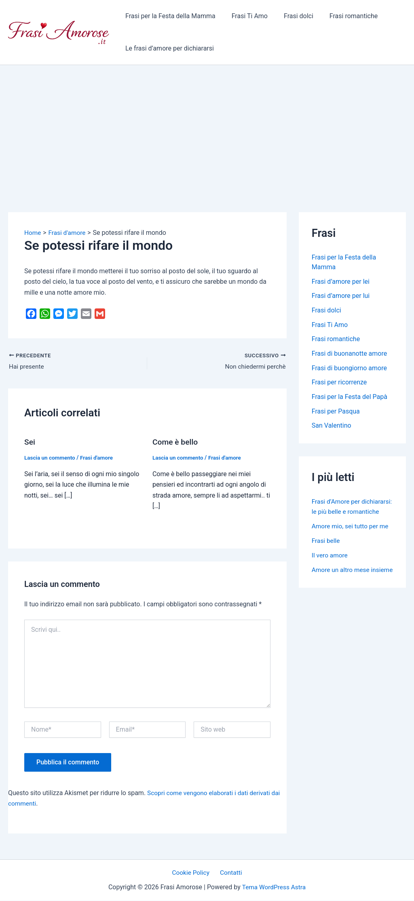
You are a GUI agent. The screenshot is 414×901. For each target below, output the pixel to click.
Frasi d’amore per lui (341, 296)
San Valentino (331, 427)
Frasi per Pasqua (336, 412)
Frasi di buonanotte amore (349, 354)
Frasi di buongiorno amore (349, 369)
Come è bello (176, 442)
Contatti (229, 873)
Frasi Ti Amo (245, 16)
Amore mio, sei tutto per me (351, 537)
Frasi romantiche (342, 16)
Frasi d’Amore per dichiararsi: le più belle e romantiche (346, 512)
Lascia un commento (50, 458)
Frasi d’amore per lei (341, 281)
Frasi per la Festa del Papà (349, 398)
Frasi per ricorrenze (339, 383)
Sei (30, 442)
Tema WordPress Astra (274, 887)
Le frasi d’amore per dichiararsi (168, 48)
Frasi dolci (290, 16)
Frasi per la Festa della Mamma (169, 16)
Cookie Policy (192, 873)
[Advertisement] (207, 125)
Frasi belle (326, 551)
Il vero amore (330, 566)
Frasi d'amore (99, 458)
